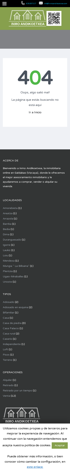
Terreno (7, 360)
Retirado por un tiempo (17, 390)
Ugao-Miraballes (13, 276)
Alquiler (7, 380)
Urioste (7, 281)
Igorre (6, 245)
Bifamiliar (8, 312)
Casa (6, 317)
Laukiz (6, 250)
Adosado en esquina (15, 307)
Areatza (8, 213)
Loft (5, 349)
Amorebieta (10, 208)
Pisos (6, 354)
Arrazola (8, 218)
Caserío (7, 338)
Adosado (8, 302)
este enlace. (35, 467)
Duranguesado (12, 239)
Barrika (7, 223)
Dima (6, 234)
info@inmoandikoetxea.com (55, 4)
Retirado (8, 385)
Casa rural (9, 333)
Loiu (5, 255)
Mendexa (9, 260)
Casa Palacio (11, 328)
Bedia (6, 229)
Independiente (12, 344)
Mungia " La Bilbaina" (16, 266)
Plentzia (8, 271)
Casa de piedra (12, 323)
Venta (6, 395)
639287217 (31, 4)
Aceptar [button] (60, 445)
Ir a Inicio (35, 112)
